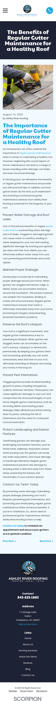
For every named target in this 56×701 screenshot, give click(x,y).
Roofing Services (28, 650)
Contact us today (13, 525)
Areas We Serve (28, 656)
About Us (28, 644)
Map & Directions (28, 624)
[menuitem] (13, 691)
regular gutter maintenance (35, 153)
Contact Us (28, 675)
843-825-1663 (28, 597)
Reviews (27, 662)
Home (28, 638)
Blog (28, 669)
